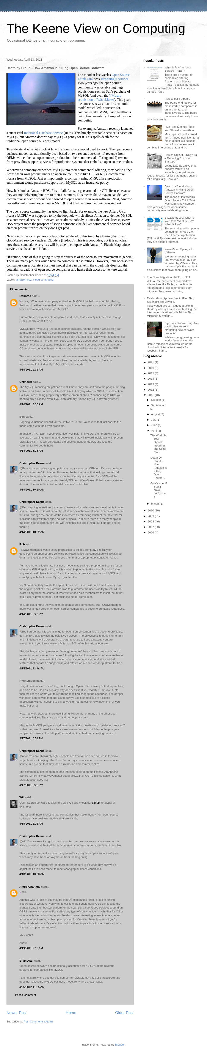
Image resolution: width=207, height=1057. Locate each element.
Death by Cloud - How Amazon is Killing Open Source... (158, 468)
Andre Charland (30, 886)
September (158, 405)
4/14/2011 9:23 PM (31, 614)
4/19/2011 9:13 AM (31, 948)
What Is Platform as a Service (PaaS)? (178, 69)
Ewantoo (25, 296)
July (154, 419)
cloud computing (43, 279)
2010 (151, 510)
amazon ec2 (24, 279)
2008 (151, 521)
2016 (151, 367)
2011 (151, 395)
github (96, 802)
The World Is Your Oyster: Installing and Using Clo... (158, 444)
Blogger (120, 1044)
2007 (151, 526)
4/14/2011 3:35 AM (31, 404)
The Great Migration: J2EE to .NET (168, 277)
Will (21, 797)
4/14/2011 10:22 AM (31, 532)
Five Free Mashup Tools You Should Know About (179, 128)
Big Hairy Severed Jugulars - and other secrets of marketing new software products (182, 328)
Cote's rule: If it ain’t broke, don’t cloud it (158, 490)
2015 (151, 373)
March (155, 503)
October (156, 399)
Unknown (25, 381)
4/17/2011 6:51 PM (31, 738)
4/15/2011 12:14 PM (32, 668)
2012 (151, 389)
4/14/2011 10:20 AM (31, 489)
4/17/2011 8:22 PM (31, 785)
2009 (151, 516)
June (154, 425)
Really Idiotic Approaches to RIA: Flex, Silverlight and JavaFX (170, 300)
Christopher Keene (31, 463)
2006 (151, 532)
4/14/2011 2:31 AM (31, 369)
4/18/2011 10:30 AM (31, 874)
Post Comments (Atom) (38, 1021)
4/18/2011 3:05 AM (31, 823)
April (154, 430)
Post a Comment (25, 995)
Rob (22, 544)
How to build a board (177, 98)
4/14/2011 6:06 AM (31, 450)
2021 (151, 362)
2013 (151, 384)
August (156, 414)
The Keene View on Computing (95, 28)
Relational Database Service (43, 133)
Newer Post (16, 1013)
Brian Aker (26, 960)
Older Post (124, 1013)
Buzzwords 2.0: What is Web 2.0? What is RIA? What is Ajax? (179, 221)
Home (71, 1013)
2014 (151, 378)
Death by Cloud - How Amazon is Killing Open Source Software (179, 190)
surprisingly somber (114, 79)
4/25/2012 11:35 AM (31, 987)
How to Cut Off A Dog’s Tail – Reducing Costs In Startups (181, 158)
